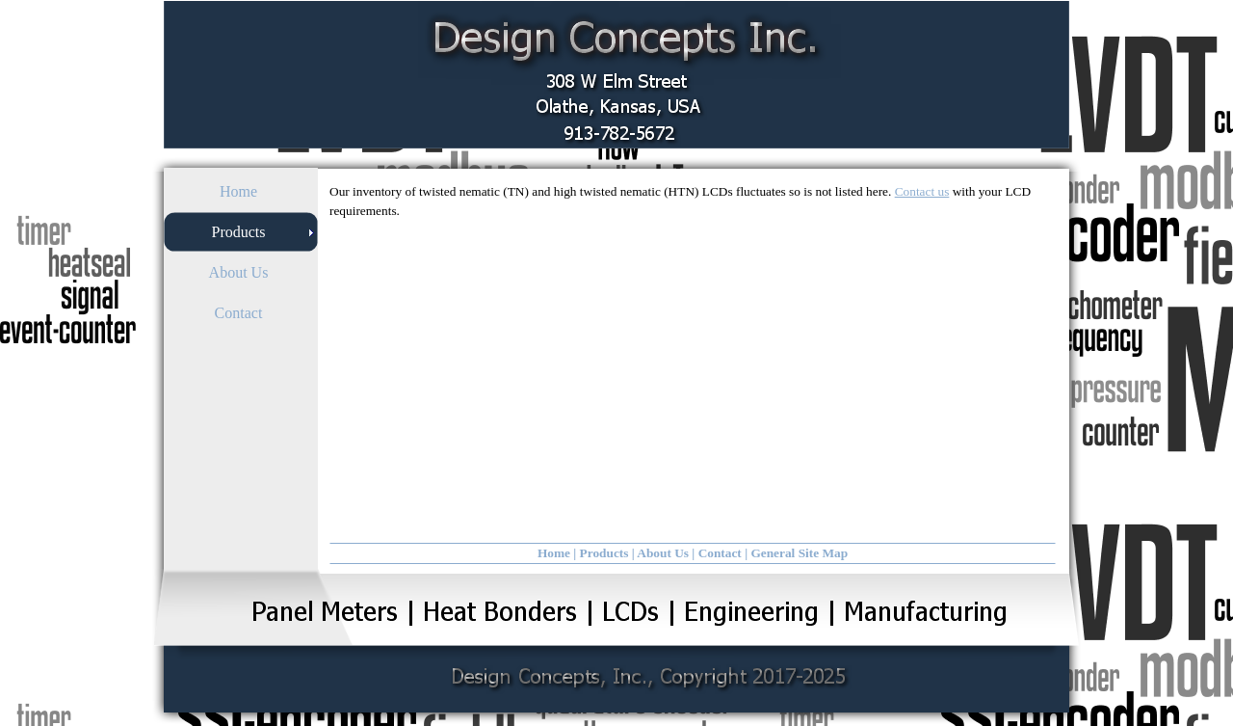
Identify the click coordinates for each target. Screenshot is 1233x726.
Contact (720, 553)
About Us (663, 553)
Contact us (922, 191)
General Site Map (799, 553)
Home (554, 553)
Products (604, 553)
